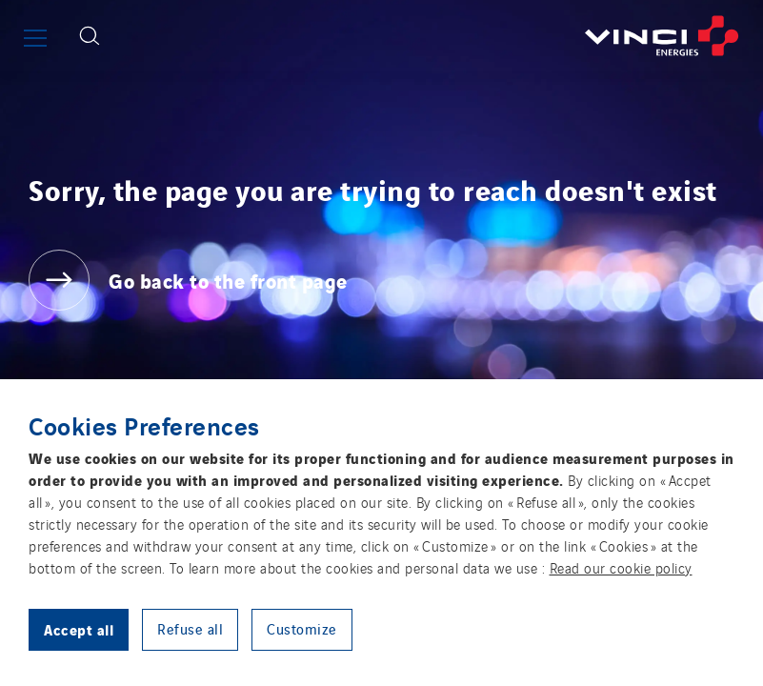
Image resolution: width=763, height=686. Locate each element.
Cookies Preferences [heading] (144, 425)
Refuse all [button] (190, 628)
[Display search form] (89, 36)
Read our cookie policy (621, 567)
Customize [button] (302, 628)
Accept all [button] (78, 628)
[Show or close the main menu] (35, 38)
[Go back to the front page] (438, 35)
